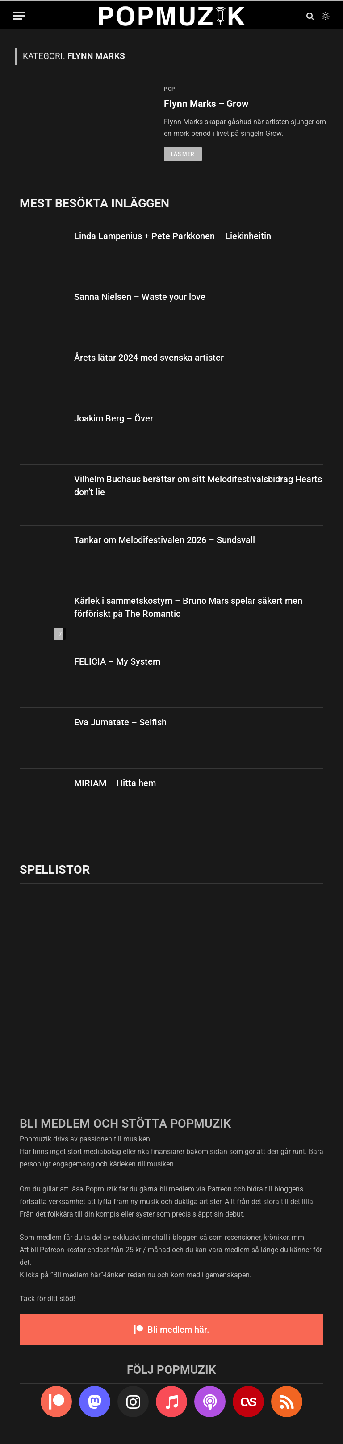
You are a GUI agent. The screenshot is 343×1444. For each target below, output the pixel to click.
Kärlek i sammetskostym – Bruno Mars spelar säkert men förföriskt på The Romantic (188, 607)
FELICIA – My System (117, 661)
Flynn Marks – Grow (206, 103)
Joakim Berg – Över (113, 418)
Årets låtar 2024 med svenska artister (149, 357)
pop (170, 89)
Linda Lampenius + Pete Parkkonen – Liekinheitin (172, 236)
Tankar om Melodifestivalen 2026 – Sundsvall (164, 540)
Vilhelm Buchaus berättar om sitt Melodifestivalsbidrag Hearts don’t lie (198, 485)
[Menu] (19, 16)
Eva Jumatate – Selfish (120, 722)
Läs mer (183, 154)
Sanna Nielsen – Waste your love (139, 296)
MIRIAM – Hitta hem (115, 783)
